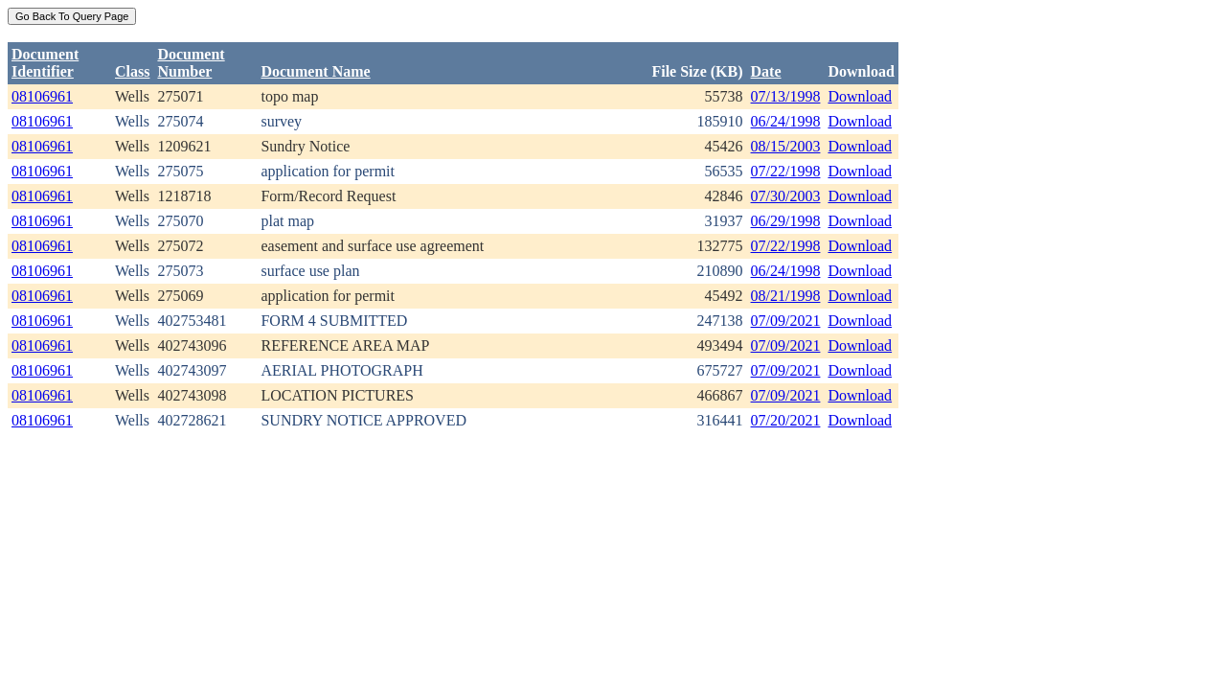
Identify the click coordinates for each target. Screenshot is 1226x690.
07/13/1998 (786, 96)
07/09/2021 (786, 320)
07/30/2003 (786, 196)
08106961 (42, 96)
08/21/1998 (786, 296)
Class (132, 71)
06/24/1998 (786, 121)
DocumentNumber (190, 63)
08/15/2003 (786, 146)
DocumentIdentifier (45, 63)
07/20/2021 (786, 420)
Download (860, 96)
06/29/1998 (786, 221)
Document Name (315, 71)
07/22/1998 (786, 171)
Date (766, 71)
